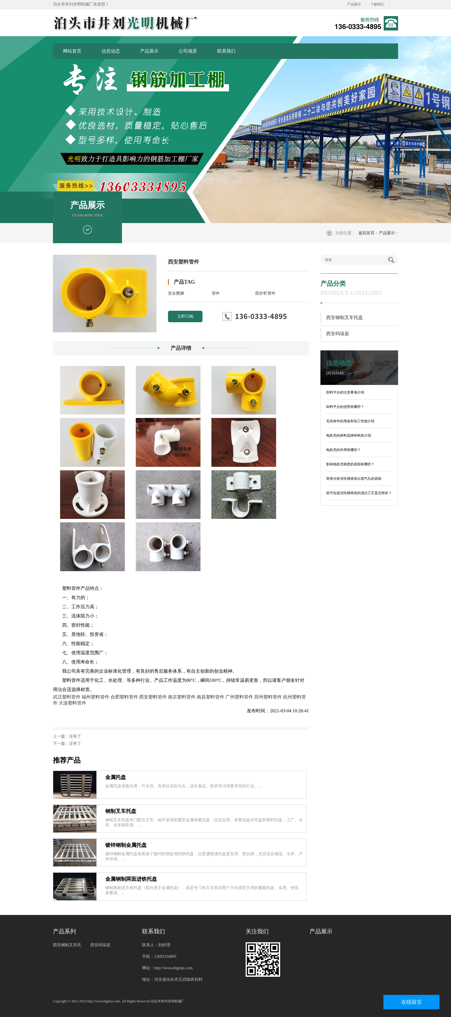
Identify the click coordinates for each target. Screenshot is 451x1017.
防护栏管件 (265, 293)
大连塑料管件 (72, 703)
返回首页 (366, 233)
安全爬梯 (176, 293)
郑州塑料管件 (268, 696)
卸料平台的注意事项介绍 (345, 392)
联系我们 (226, 51)
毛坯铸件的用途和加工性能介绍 (350, 421)
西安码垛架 (337, 333)
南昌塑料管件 (210, 696)
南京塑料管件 (182, 696)
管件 (216, 293)
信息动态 (111, 51)
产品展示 (354, 4)
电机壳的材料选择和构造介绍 (348, 435)
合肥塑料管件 (124, 696)
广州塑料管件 (239, 696)
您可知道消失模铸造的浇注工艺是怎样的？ (359, 493)
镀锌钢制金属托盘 (126, 845)
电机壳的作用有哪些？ (343, 450)
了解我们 (377, 4)
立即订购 (185, 316)
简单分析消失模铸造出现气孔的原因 (353, 479)
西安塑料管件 (153, 696)
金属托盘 (115, 777)
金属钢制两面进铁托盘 (131, 879)
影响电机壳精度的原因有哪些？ (350, 464)
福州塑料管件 (95, 696)
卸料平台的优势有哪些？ (345, 407)
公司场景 (188, 51)
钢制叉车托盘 (120, 811)
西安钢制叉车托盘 (344, 317)
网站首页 (72, 51)
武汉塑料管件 (67, 696)
